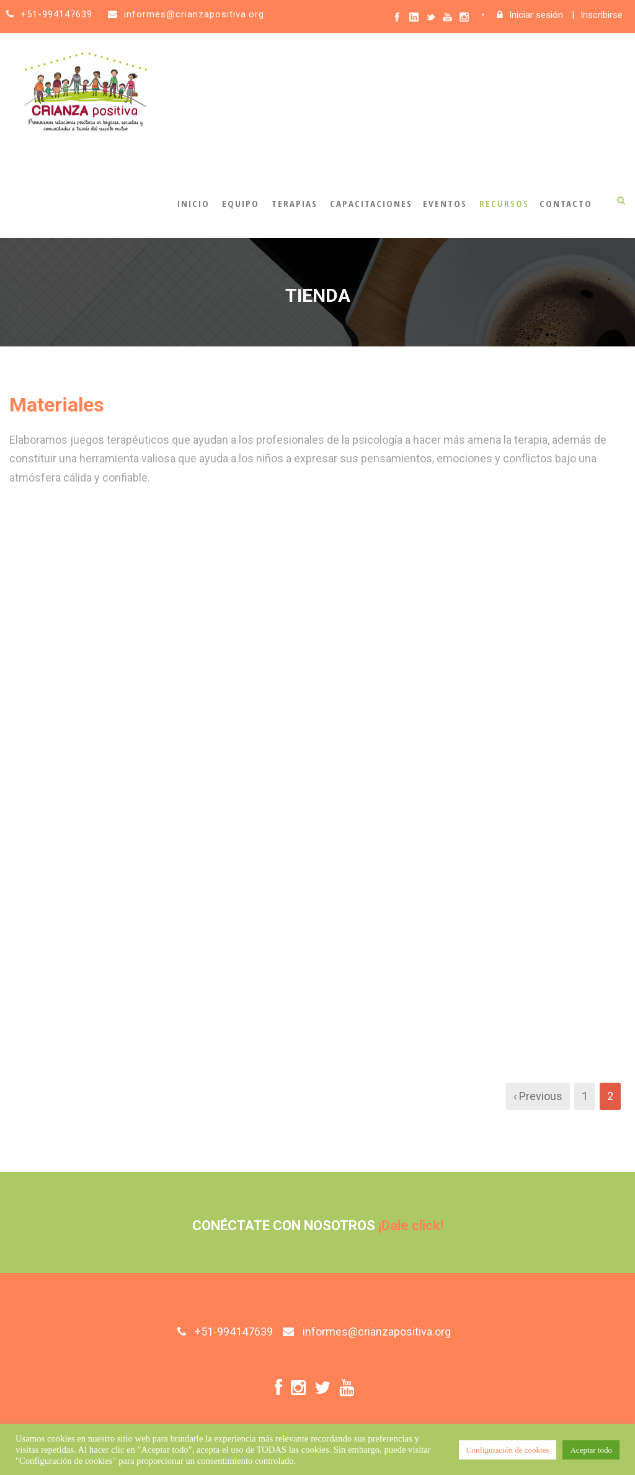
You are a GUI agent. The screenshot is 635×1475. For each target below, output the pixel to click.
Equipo (240, 203)
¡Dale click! (410, 1225)
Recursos (504, 203)
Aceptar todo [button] (591, 1450)
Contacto (566, 203)
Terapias (295, 203)
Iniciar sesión (536, 14)
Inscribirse (601, 14)
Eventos (445, 203)
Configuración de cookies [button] (507, 1450)
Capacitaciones (371, 203)
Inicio (193, 203)
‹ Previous (537, 1096)
